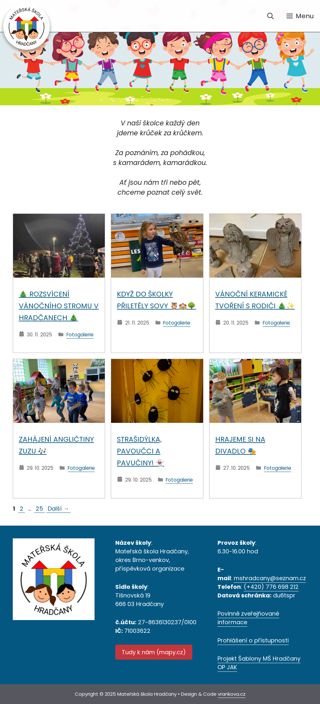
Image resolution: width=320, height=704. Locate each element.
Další (58, 509)
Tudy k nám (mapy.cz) (154, 652)
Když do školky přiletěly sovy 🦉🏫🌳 (156, 300)
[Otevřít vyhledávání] (270, 16)
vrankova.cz (232, 694)
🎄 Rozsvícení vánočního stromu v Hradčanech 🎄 (59, 305)
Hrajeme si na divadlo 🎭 (240, 445)
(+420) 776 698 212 (271, 587)
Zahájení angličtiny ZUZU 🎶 (56, 445)
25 (40, 509)
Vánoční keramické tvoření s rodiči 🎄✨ (255, 300)
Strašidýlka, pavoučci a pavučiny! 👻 (140, 451)
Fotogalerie (80, 334)
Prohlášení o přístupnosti (253, 640)
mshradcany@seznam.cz (270, 578)
